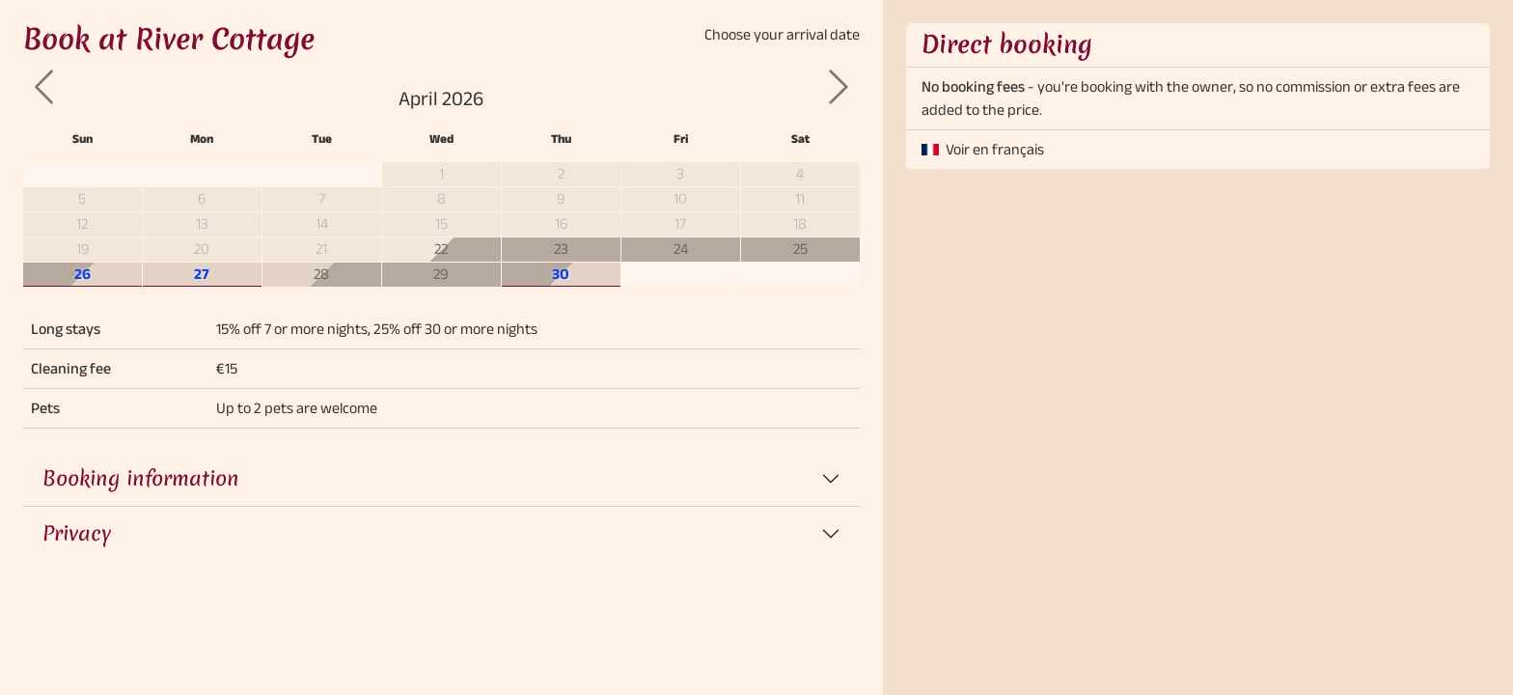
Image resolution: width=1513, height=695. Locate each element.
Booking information (140, 478)
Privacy (76, 533)
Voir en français (995, 149)
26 (82, 273)
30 (560, 273)
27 (201, 273)
